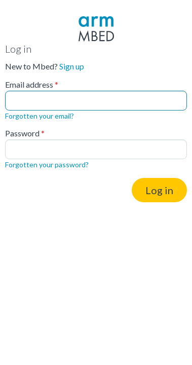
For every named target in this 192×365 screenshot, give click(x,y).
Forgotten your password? (47, 164)
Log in (159, 190)
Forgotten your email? (39, 116)
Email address (29, 85)
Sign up (71, 66)
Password (22, 133)
